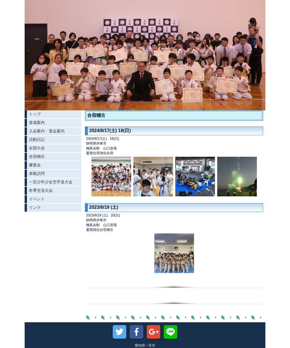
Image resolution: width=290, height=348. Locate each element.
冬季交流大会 (41, 190)
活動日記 (37, 139)
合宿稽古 (37, 156)
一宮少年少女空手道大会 (50, 182)
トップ (35, 114)
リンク (35, 207)
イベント (37, 199)
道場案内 (37, 122)
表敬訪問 (37, 173)
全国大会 (37, 148)
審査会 (35, 165)
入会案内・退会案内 (47, 131)
